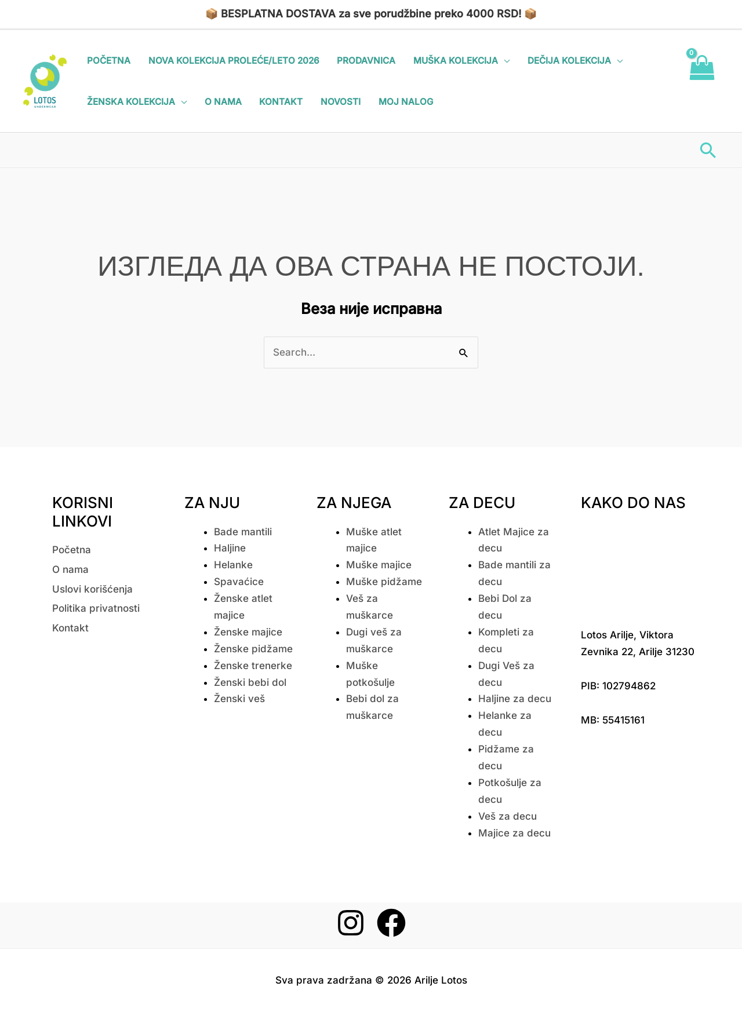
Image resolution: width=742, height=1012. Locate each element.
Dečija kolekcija (569, 60)
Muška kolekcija (455, 60)
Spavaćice (239, 581)
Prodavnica (366, 60)
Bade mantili (243, 532)
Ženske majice (248, 632)
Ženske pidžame (253, 649)
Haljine (230, 548)
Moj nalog (406, 101)
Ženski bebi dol (250, 682)
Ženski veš (239, 698)
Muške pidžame (384, 581)
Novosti (341, 101)
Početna (108, 60)
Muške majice (379, 565)
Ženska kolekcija (131, 101)
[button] (708, 149)
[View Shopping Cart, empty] (702, 81)
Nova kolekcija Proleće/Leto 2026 (233, 60)
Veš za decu (507, 816)
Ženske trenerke (253, 665)
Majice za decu (514, 833)
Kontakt (281, 101)
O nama (223, 101)
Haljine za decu (514, 698)
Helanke (233, 565)
